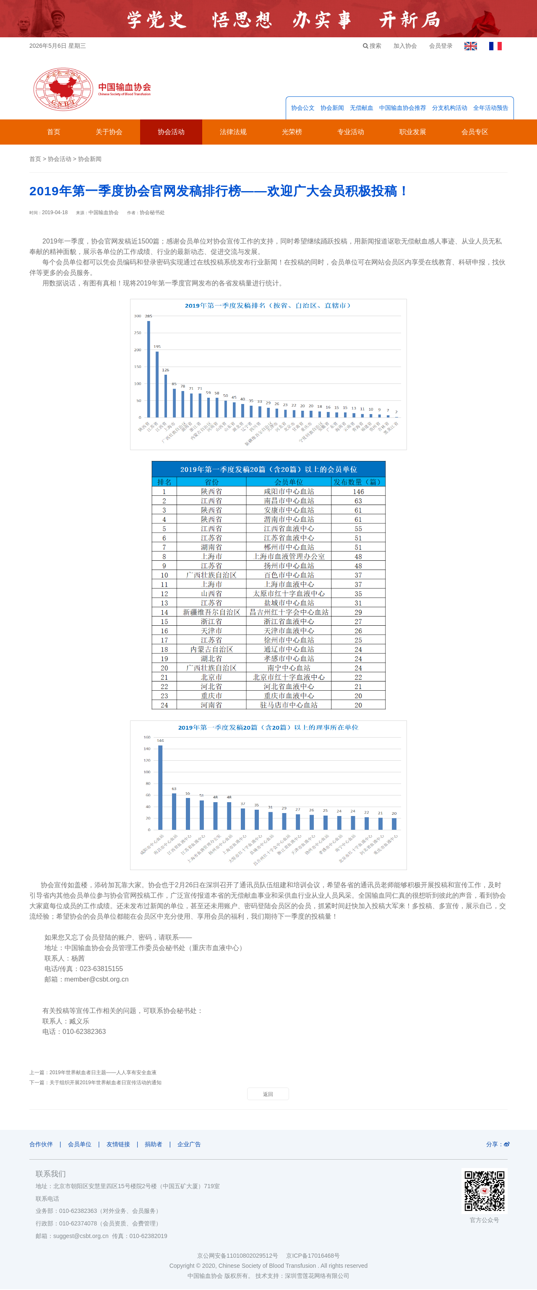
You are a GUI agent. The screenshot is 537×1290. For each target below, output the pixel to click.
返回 (268, 1095)
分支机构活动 (449, 108)
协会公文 (303, 108)
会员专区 (474, 132)
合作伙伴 (41, 1145)
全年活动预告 (490, 108)
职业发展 (412, 132)
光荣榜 (292, 132)
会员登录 (439, 45)
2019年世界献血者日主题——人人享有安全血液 (103, 1073)
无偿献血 (361, 108)
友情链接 (119, 1145)
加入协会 (403, 45)
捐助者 (156, 1145)
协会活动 (171, 132)
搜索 (369, 45)
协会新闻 (332, 108)
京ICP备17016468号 (313, 1256)
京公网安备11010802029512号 (241, 1256)
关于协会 (109, 132)
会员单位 (80, 1145)
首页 (53, 132)
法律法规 (233, 132)
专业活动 (350, 132)
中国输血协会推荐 (402, 108)
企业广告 (192, 1145)
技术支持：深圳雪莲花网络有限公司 (302, 1276)
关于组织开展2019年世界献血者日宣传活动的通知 (106, 1083)
